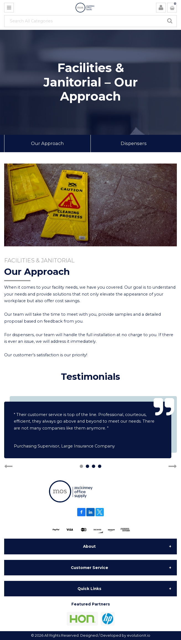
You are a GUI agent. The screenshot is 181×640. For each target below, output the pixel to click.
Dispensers (134, 143)
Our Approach (47, 143)
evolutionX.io (138, 635)
